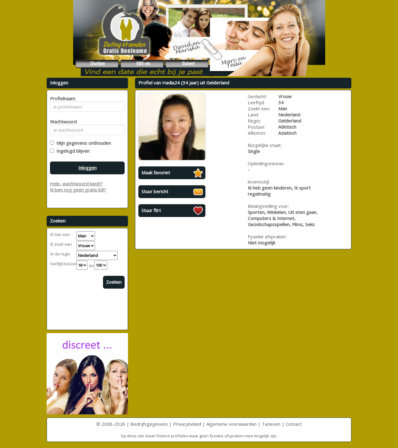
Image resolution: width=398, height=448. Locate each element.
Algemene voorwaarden (231, 424)
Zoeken (114, 282)
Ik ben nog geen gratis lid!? (78, 190)
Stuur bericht (154, 191)
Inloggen (87, 168)
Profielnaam (61, 98)
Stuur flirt (151, 210)
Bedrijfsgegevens (149, 424)
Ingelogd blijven (72, 151)
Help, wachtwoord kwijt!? (76, 183)
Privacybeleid (187, 424)
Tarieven (271, 424)
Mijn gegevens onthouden (82, 143)
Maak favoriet (155, 172)
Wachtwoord (61, 122)
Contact (294, 424)
